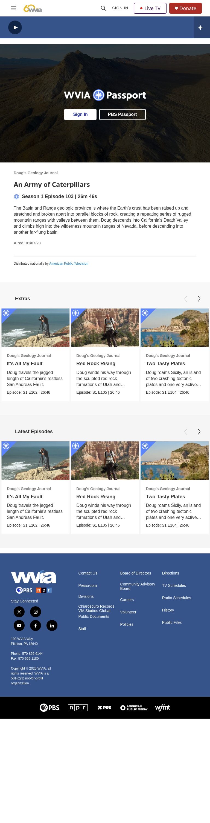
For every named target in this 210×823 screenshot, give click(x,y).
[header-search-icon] (103, 8)
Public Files (172, 623)
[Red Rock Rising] (105, 327)
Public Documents (93, 617)
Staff (82, 629)
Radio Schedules (176, 598)
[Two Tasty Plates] (174, 327)
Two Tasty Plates (165, 363)
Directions (170, 573)
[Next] (199, 298)
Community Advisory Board (137, 586)
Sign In (120, 8)
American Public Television (68, 263)
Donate (187, 8)
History (168, 610)
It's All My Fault (25, 363)
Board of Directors (135, 573)
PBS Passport (122, 114)
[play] (15, 27)
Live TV (150, 8)
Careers (127, 600)
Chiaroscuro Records (96, 606)
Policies (126, 624)
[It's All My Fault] (35, 327)
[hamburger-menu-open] (13, 8)
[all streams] (202, 27)
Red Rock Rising (95, 363)
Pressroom (87, 586)
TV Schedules (174, 586)
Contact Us (87, 573)
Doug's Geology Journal (36, 173)
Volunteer (128, 612)
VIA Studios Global (94, 611)
